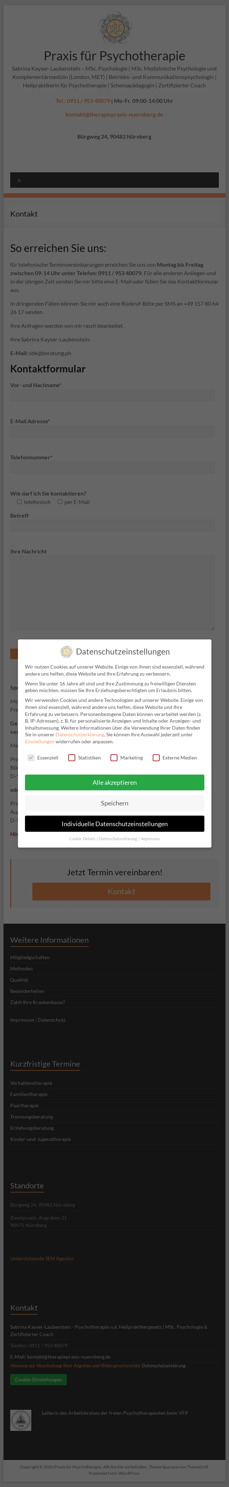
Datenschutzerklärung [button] (118, 834)
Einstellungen (40, 736)
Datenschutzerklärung (80, 729)
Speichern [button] (114, 798)
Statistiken (84, 752)
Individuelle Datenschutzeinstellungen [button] (115, 818)
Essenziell (42, 752)
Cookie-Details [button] (82, 834)
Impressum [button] (150, 834)
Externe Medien (175, 752)
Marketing (126, 752)
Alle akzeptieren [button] (115, 777)
